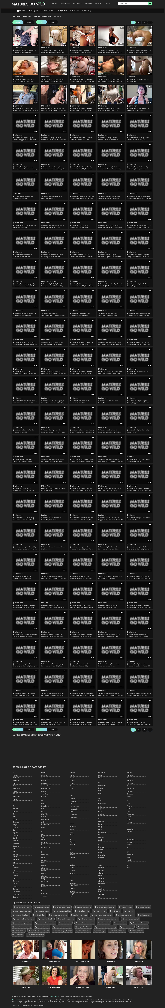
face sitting (45, 855)
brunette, (27, 196)
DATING (108, 3)
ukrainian (130, 829)
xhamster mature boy (66, 919)
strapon (129, 786)
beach (15, 819)
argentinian (16, 788)
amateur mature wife (83, 907)
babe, (114, 50)
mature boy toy (99, 911)
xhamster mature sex (117, 931)
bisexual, (86, 254)
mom (29, 257)
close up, (57, 50)
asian (15, 791)
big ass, (26, 50)
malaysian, (23, 490)
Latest (28, 22)
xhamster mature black (61, 907)
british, (22, 108)
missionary (102, 772)
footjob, (105, 286)
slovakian (101, 881)
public (100, 840)
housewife (73, 814)
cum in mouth (46, 786)
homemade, (16, 52)
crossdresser (45, 778)
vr (127, 847)
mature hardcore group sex (101, 915)
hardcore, (108, 169)
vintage (129, 842)
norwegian (102, 785)
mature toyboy (39, 915)
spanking (130, 775)
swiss (129, 796)
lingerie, (145, 636)
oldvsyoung (102, 803)
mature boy (129, 911)
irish (71, 832)
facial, (77, 432)
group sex (73, 786)
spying (129, 778)
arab (14, 786)
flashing (44, 876)
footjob (43, 879)
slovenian (101, 884)
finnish (43, 871)
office (100, 801)
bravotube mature (41, 907)
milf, (26, 52)
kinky (72, 852)
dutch (43, 827)
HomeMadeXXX (48, 281)
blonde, (146, 50)
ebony (43, 834)
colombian (16, 892)
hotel (71, 812)
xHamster (18, 47)
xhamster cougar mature (21, 923)
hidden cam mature (86, 919)
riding (100, 850)
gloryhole (73, 778)
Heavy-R (74, 281)
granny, (129, 257)
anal (14, 783)
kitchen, (89, 52)
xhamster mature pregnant (105, 907)
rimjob (100, 852)
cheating (16, 881)
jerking (72, 844)
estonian (44, 842)
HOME (54, 3)
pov (93, 81)
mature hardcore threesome (23, 919)
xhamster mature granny (21, 927)
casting (15, 873)
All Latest (21, 11)
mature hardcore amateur (45, 923)
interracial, (52, 286)
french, (92, 50)
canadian (16, 867)
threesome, (88, 169)
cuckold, (100, 140)
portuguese (102, 832)
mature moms (103, 923)
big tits (15, 833)
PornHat (131, 77)
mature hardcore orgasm (21, 911)
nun (99, 791)
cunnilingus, (143, 313)
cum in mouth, (45, 315)
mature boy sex (125, 907)
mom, (29, 52)
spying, (91, 286)
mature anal (115, 911)
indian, (22, 286)
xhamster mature (143, 907)
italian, (86, 607)
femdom (44, 860)
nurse (100, 793)
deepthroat (45, 806)
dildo (43, 811)
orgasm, (141, 52)
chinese (15, 883)
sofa (99, 892)
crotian (43, 780)
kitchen (72, 855)
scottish (101, 868)
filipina (43, 865)
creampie (44, 775)
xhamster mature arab (138, 923)
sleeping (101, 878)
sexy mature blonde (83, 927)
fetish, (141, 225)
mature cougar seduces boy (105, 927)
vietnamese (131, 839)
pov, (33, 110)
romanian (101, 855)
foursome (44, 881)
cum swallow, (84, 459)
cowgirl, (113, 722)
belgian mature (120, 923)
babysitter (16, 808)
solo (99, 897)
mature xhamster (42, 927)
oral (115, 607)
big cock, (51, 108)
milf (26, 198)
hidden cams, (45, 607)
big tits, (31, 50)
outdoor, (90, 198)
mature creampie (136, 931)
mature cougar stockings (62, 931)
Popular (17, 22)
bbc (14, 814)
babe (14, 806)
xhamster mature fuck (130, 919)
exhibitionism (45, 847)
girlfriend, (148, 459)
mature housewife (82, 911)
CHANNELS (77, 3)
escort (43, 839)
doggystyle (45, 819)
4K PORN (88, 3)
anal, (21, 50)
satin (100, 865)
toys (148, 344)
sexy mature (143, 927)
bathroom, (52, 196)
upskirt (129, 832)
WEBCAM (98, 3)
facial (43, 857)
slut (99, 886)
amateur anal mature (22, 907)
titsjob (129, 817)
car (14, 870)
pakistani (101, 821)
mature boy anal (126, 927)
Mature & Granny (47, 11)
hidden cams (74, 806)
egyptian (44, 837)
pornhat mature (65, 923)
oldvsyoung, (105, 578)
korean (72, 857)
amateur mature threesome (108, 919)
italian (72, 834)
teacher (129, 806)
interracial (73, 826)
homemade (74, 809)
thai (128, 811)
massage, (111, 549)
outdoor (101, 814)
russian (101, 858)
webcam (142, 110)
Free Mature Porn (28, 4)
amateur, (17, 50)
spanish (129, 772)
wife (146, 52)
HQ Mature (62, 11)
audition (15, 794)
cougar (15, 897)
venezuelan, (33, 169)
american (16, 780)
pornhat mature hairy (20, 915)
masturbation (74, 886)
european (44, 845)
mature (115, 315)
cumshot (44, 791)
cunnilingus (45, 794)
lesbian (72, 870)
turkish (129, 822)
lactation (73, 865)
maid (71, 880)
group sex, (79, 257)
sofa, (119, 432)
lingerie (72, 873)
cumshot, (80, 137)
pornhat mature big (45, 919)
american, (109, 50)
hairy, (32, 108)
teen (128, 809)
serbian (101, 870)
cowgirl (43, 772)
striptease (130, 788)
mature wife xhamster (35, 935)
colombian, (84, 518)
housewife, (83, 52)
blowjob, (129, 286)
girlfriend (73, 772)
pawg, (118, 344)
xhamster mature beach (85, 923)
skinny (100, 876)
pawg (60, 461)
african (15, 775)
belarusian (16, 822)
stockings (112, 578)
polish (100, 829)
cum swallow (45, 788)
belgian (15, 825)
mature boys (99, 931)
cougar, (118, 79)
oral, (58, 636)
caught (15, 875)
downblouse (45, 825)
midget (72, 894)
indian (72, 824)
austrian (15, 799)
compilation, (114, 313)
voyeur (129, 845)
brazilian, (112, 430)
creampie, (21, 81)
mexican (72, 891)
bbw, (21, 167)
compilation (17, 894)
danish (43, 803)
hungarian (73, 817)
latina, (51, 52)
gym (71, 788)
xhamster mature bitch (61, 911)
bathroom (16, 811)
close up (16, 886)
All (41, 22)
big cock (16, 830)
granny (72, 780)
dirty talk (44, 814)
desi (42, 809)
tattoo (129, 803)
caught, (84, 167)
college (15, 889)
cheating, (27, 108)
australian (16, 796)
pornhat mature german (62, 927)
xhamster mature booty (125, 915)
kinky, (116, 110)
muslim (100, 778)
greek (72, 783)
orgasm (101, 809)
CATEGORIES (65, 3)
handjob (72, 798)
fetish (43, 863)
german (44, 896)
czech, (118, 108)
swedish (62, 432)
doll (42, 822)
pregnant (101, 837)
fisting (43, 873)
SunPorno (46, 486)
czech (43, 796)
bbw (14, 816)
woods (129, 860)
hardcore (73, 801)
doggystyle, (85, 50)
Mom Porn (74, 11)
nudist (100, 788)
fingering (44, 868)
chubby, (61, 108)
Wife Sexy (86, 11)
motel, (148, 169)
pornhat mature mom (79, 915)
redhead (101, 847)
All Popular (33, 11)
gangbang (44, 893)
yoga (128, 867)
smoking (101, 889)
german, (56, 167)
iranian (72, 829)
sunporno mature (42, 911)
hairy (71, 796)
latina (72, 868)
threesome (130, 814)
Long (51, 22)
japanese (73, 842)
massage (73, 883)
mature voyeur (18, 931)
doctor (43, 817)
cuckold (44, 783)
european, (101, 110)
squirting (130, 780)
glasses (72, 775)
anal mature (17, 935)
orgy (100, 811)
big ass (15, 827)
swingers (113, 666)
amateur (16, 778)
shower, (35, 724)
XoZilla (130, 457)
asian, (22, 488)
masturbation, (110, 52)
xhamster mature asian (58, 915)
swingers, (47, 257)
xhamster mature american (39, 931)
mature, (22, 52)
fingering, (81, 666)
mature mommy (144, 915)
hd (71, 804)
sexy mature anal (83, 931)
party (100, 824)
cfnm (14, 878)
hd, (35, 50)
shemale (101, 873)
